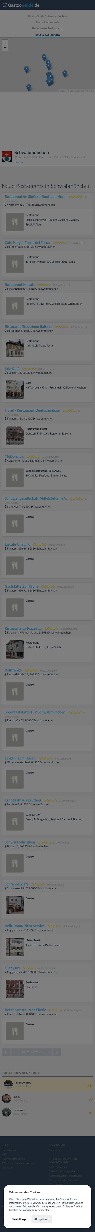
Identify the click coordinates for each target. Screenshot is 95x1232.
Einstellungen (20, 1219)
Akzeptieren (41, 1219)
